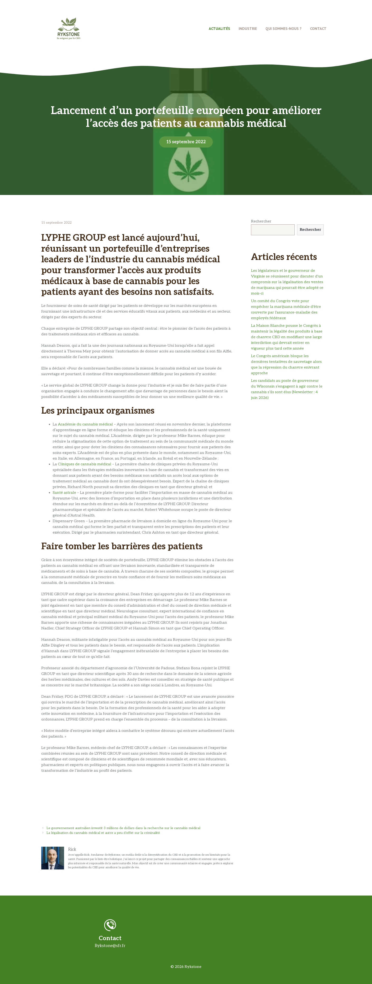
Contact (318, 28)
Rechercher (261, 221)
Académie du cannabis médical (85, 424)
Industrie (248, 28)
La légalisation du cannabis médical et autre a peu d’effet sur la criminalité (103, 833)
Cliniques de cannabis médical (84, 464)
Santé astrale (64, 492)
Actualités (219, 28)
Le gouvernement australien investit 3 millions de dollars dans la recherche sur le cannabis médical (123, 828)
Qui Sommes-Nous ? (283, 28)
